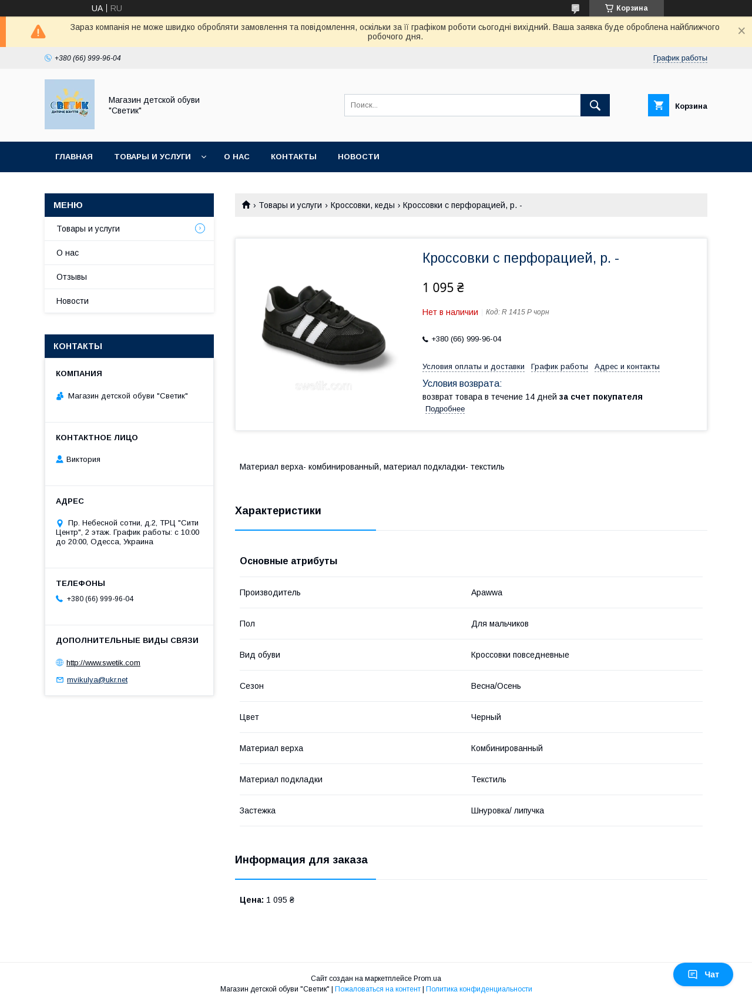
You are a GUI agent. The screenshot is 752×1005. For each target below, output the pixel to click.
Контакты (294, 156)
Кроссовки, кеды (363, 205)
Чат (703, 974)
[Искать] (595, 105)
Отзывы (71, 277)
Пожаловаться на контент (378, 989)
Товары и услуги (152, 156)
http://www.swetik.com (103, 662)
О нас (237, 156)
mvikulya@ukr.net (97, 679)
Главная (74, 156)
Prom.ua (427, 978)
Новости (359, 156)
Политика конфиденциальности (479, 989)
